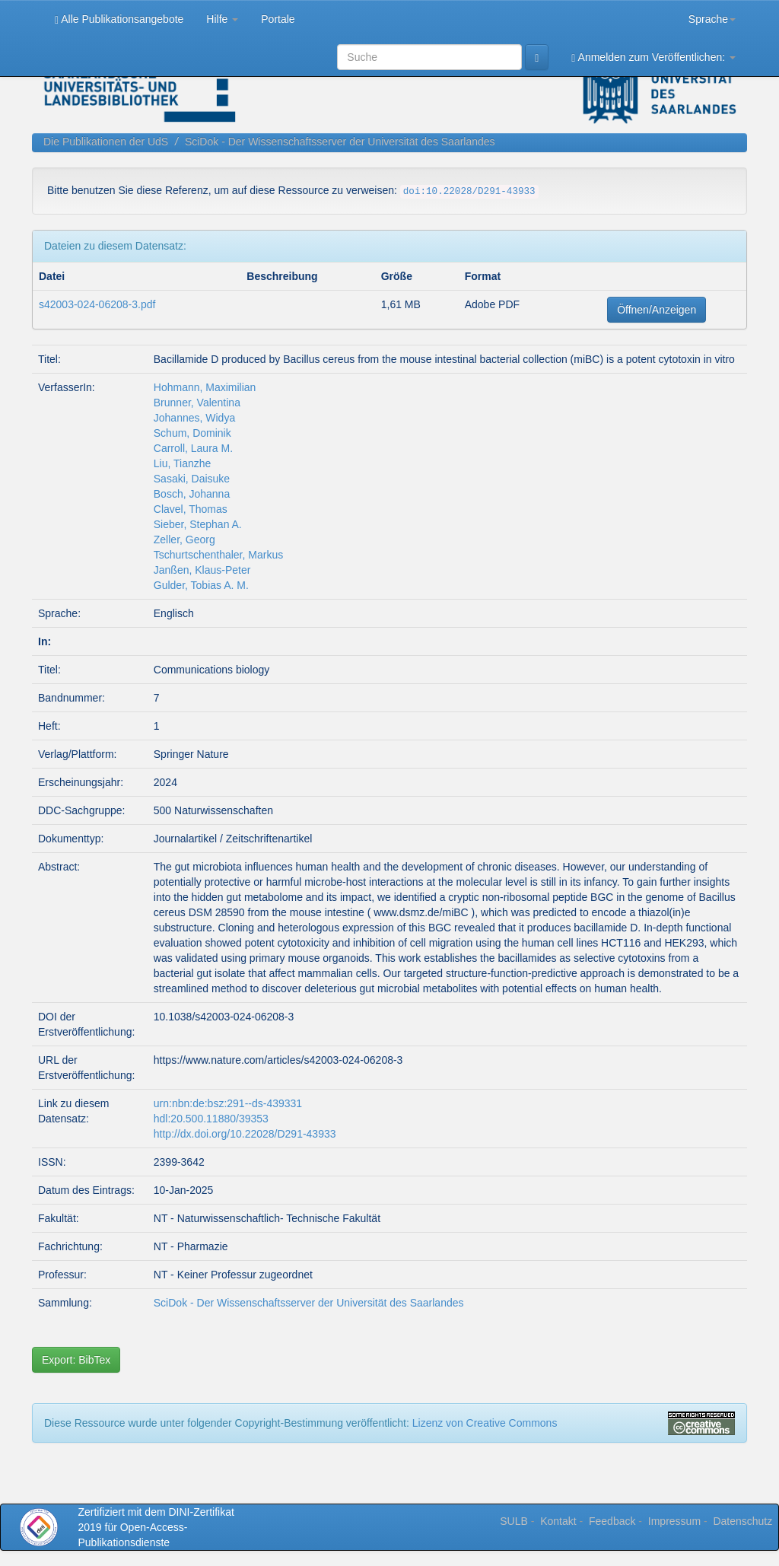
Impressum (674, 1521)
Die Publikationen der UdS (105, 141)
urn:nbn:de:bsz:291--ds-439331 (228, 1103)
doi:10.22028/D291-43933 (469, 191)
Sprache (712, 19)
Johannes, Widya (194, 418)
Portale (277, 19)
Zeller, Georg (184, 539)
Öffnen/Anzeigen (656, 310)
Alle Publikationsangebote (119, 19)
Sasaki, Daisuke (192, 479)
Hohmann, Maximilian (205, 387)
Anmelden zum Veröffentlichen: (653, 57)
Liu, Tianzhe (182, 463)
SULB (514, 1521)
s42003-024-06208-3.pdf (97, 304)
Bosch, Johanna (192, 494)
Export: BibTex (76, 1360)
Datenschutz (742, 1521)
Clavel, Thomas (190, 509)
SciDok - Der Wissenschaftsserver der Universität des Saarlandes (340, 141)
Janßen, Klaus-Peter (202, 570)
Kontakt (558, 1521)
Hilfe (222, 19)
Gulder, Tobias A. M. (201, 585)
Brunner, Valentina (197, 402)
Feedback (612, 1521)
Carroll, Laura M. (193, 448)
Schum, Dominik (192, 433)
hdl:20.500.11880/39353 (211, 1118)
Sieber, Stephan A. (198, 524)
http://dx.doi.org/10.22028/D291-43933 (245, 1134)
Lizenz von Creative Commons (485, 1423)
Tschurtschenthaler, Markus (218, 555)
